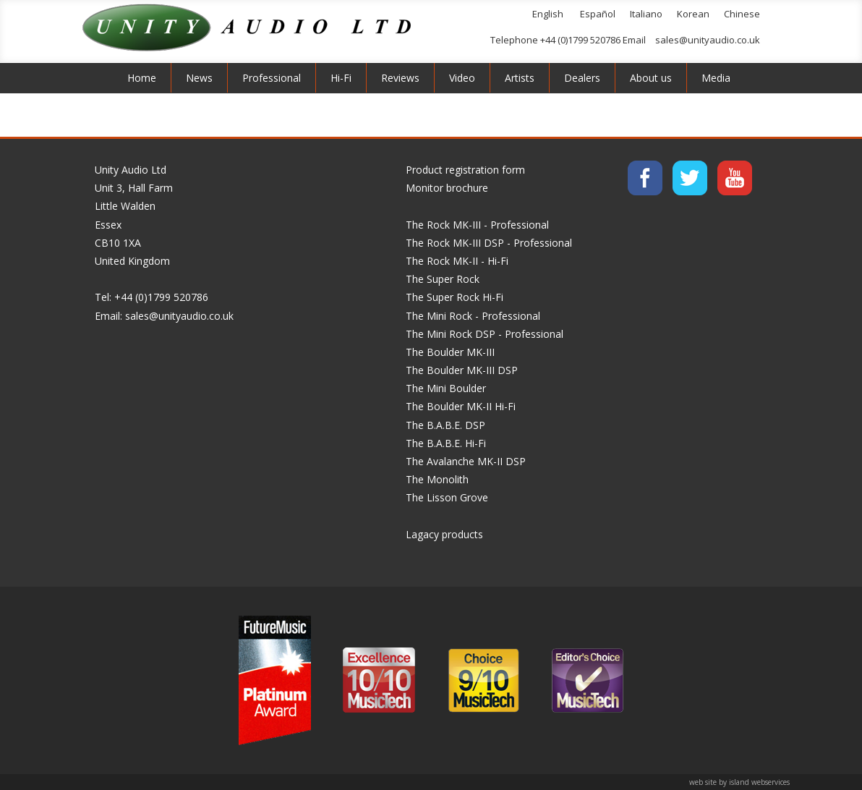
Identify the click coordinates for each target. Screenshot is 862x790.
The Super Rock (442, 279)
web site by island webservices (739, 782)
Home (141, 78)
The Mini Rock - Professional (473, 316)
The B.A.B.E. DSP (445, 425)
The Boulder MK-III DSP (462, 370)
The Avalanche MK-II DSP (466, 461)
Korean (693, 13)
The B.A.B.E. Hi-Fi (446, 443)
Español (597, 13)
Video (462, 78)
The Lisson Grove (447, 497)
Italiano (646, 13)
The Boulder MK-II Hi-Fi (461, 406)
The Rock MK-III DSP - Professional (489, 243)
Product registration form (465, 170)
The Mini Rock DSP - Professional (484, 334)
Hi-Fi (340, 78)
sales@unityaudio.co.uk (707, 39)
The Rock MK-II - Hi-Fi (457, 261)
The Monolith (437, 479)
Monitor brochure (447, 188)
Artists (519, 78)
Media (715, 78)
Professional (271, 78)
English (547, 13)
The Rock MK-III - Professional (477, 225)
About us (651, 78)
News (199, 78)
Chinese (742, 13)
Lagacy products (444, 534)
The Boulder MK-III (450, 352)
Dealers (582, 78)
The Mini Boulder (446, 388)
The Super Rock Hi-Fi (454, 297)
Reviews (400, 78)
